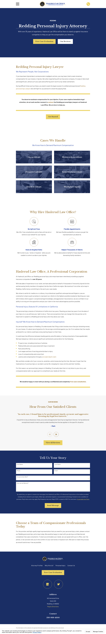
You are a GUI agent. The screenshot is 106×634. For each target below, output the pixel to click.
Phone (18, 470)
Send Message (53, 505)
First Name (20, 464)
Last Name (58, 464)
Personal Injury (60, 565)
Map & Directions (53, 606)
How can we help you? (22, 483)
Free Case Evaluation (44, 41)
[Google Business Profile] (47, 584)
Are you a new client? (22, 477)
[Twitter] (58, 584)
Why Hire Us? (49, 565)
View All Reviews (53, 443)
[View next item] (56, 434)
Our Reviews (65, 41)
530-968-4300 (53, 617)
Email (56, 470)
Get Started (53, 117)
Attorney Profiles (37, 565)
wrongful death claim (49, 357)
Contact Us (71, 565)
